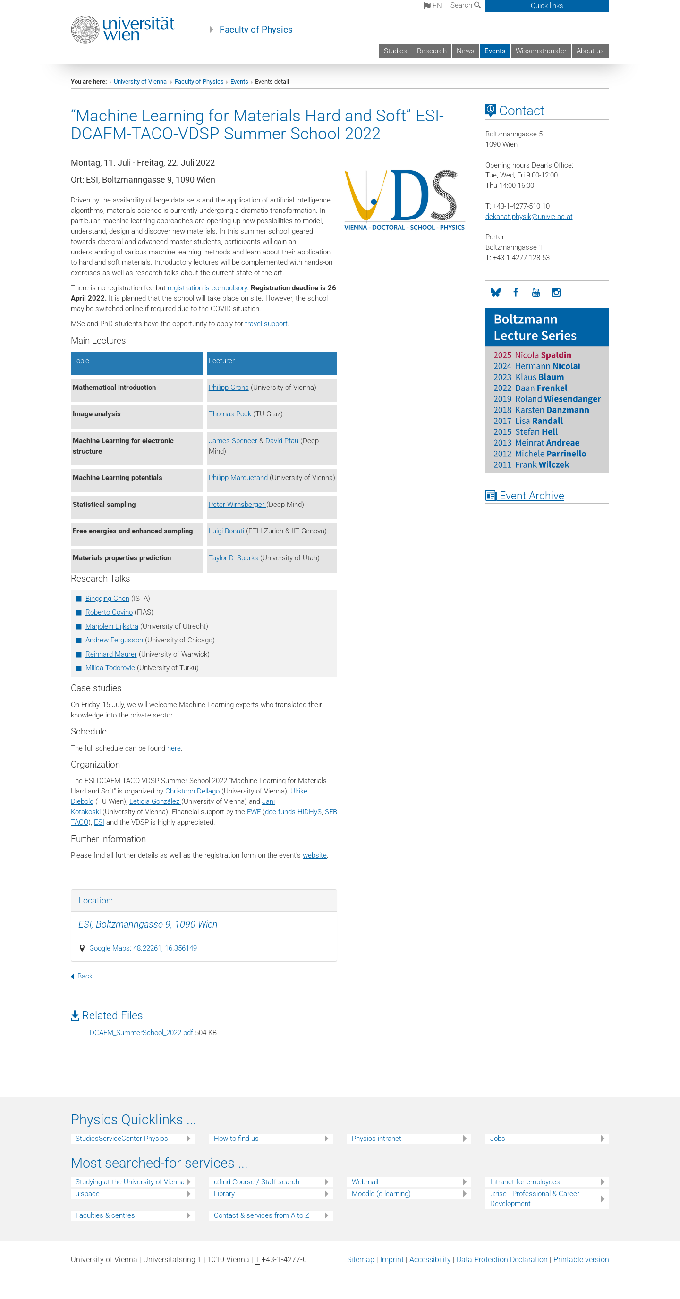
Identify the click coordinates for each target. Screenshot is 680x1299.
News (466, 51)
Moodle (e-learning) (381, 1193)
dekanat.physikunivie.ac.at (529, 216)
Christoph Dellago (192, 791)
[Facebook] (516, 293)
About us (590, 51)
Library (224, 1193)
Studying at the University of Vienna (130, 1182)
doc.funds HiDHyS (293, 812)
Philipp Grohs (229, 387)
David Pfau (281, 441)
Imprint (392, 1259)
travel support (266, 324)
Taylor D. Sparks (233, 558)
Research (432, 51)
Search (465, 5)
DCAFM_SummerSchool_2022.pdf (142, 1033)
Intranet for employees (525, 1182)
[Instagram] (556, 293)
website (315, 855)
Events (495, 51)
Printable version (581, 1259)
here (174, 748)
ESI (99, 822)
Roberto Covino (109, 612)
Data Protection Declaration (502, 1259)
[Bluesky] (495, 293)
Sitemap (360, 1259)
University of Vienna (141, 81)
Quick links (547, 5)
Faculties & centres (105, 1215)
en (433, 5)
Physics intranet (376, 1138)
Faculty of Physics (256, 30)
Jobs (497, 1138)
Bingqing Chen (107, 598)
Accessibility (430, 1259)
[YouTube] (536, 293)
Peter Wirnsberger (237, 504)
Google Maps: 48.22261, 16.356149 (143, 948)
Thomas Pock (230, 414)
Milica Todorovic (110, 668)
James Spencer (233, 441)
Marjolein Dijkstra (111, 626)
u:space (88, 1193)
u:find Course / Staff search (256, 1182)
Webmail (365, 1182)
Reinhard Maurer (111, 654)
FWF (254, 812)
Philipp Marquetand (239, 477)
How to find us (236, 1138)
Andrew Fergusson (115, 640)
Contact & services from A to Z (261, 1215)
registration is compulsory (207, 288)
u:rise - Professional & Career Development (534, 1198)
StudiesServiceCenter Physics (122, 1138)
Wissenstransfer (541, 51)
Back (82, 976)
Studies (395, 51)
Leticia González (155, 801)
